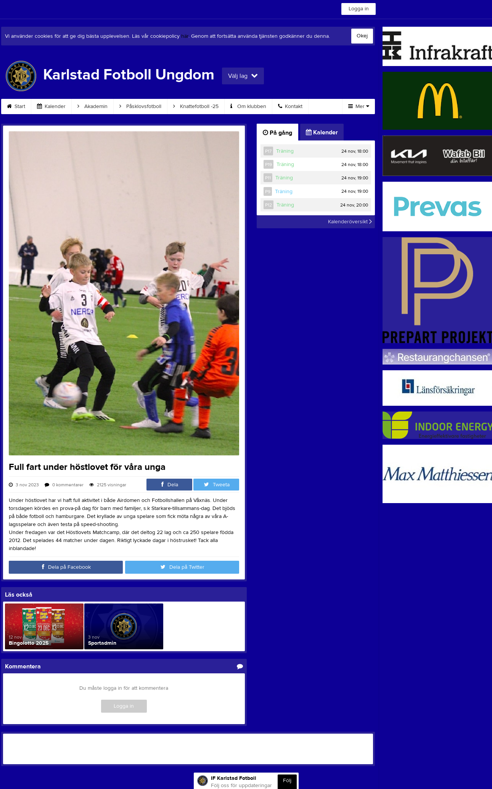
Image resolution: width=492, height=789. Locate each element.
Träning (285, 151)
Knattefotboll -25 (196, 106)
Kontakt (290, 106)
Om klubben (248, 106)
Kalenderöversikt (350, 221)
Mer (358, 106)
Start (16, 106)
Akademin (92, 106)
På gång (277, 133)
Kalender (51, 106)
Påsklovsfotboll (140, 106)
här (184, 36)
